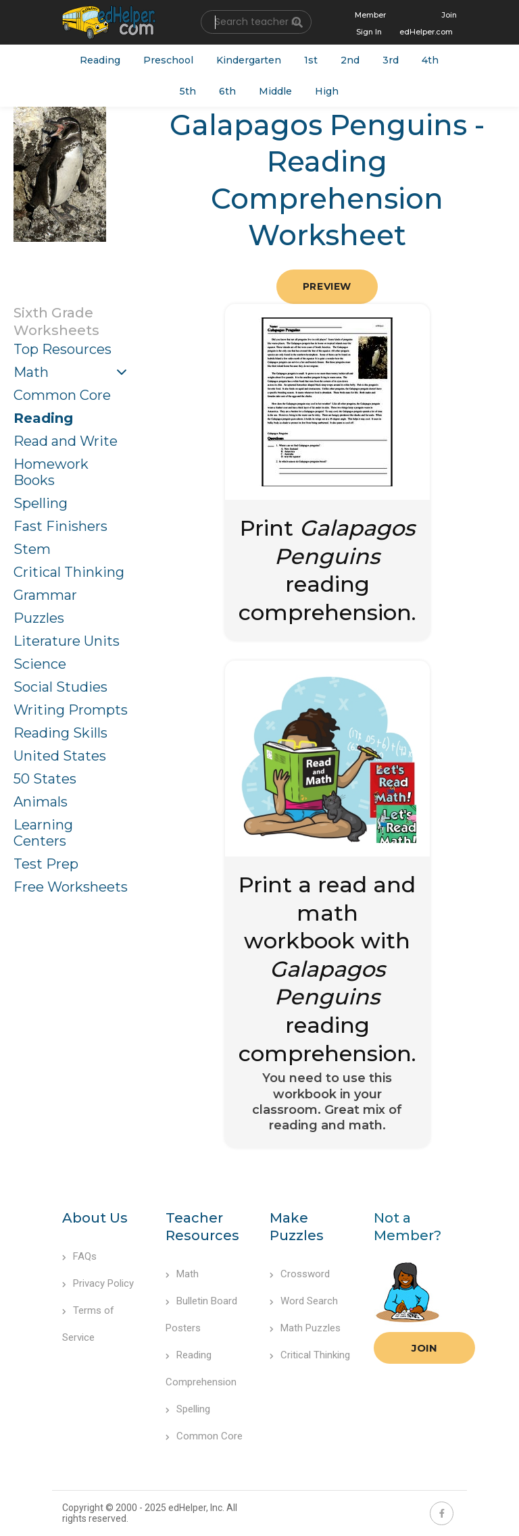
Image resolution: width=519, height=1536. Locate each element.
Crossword (300, 1274)
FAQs (79, 1256)
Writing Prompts (71, 710)
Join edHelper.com (428, 23)
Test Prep (46, 864)
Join (424, 1347)
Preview (327, 286)
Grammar (45, 595)
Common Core (62, 395)
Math (31, 372)
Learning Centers (43, 833)
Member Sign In (370, 23)
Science (40, 664)
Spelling (41, 503)
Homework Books (51, 472)
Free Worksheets (71, 887)
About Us (95, 1218)
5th (188, 91)
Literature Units (67, 641)
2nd (350, 60)
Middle (275, 91)
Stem (32, 549)
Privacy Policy (98, 1283)
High (327, 91)
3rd (390, 60)
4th (430, 60)
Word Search (304, 1301)
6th (227, 91)
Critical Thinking (69, 572)
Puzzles (39, 618)
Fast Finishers (60, 526)
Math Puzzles (305, 1328)
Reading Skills (60, 733)
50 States (45, 779)
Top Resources (63, 349)
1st (311, 60)
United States (60, 756)
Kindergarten (248, 60)
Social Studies (60, 687)
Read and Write (66, 441)
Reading (100, 60)
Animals (41, 802)
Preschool (168, 60)
